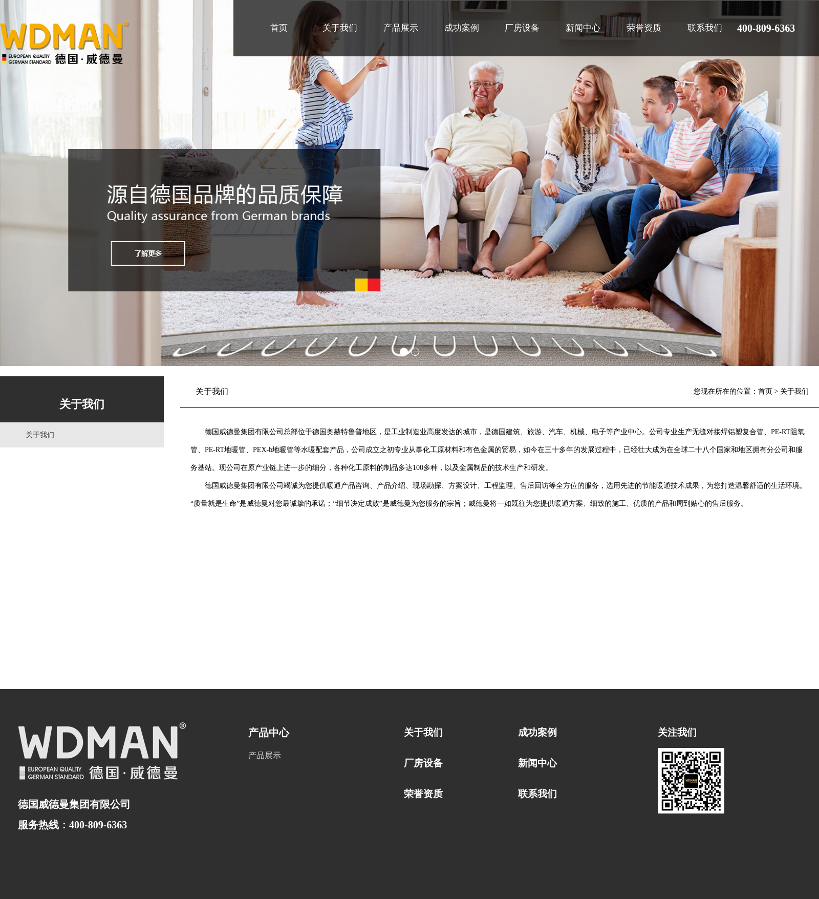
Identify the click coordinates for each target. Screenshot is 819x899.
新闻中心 (583, 28)
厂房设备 (522, 28)
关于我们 (339, 28)
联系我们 (704, 28)
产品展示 (400, 28)
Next (806, 183)
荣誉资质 (644, 28)
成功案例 (461, 28)
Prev (13, 183)
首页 (279, 28)
